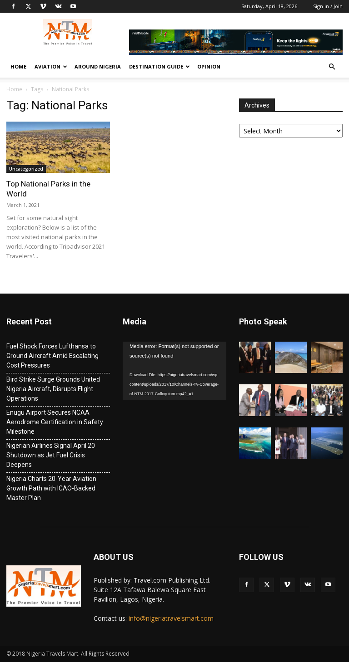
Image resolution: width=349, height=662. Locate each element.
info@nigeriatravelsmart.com (171, 618)
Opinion (208, 66)
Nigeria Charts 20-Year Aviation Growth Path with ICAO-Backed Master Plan (51, 488)
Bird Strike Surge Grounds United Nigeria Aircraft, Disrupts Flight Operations (53, 389)
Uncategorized (26, 169)
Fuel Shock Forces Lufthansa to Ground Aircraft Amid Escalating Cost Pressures (52, 356)
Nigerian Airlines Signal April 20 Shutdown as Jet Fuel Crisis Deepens (50, 455)
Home (18, 66)
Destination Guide (159, 66)
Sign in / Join (328, 6)
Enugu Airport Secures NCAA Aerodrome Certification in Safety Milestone (54, 422)
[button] (332, 67)
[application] (174, 371)
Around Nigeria (98, 66)
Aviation (51, 66)
